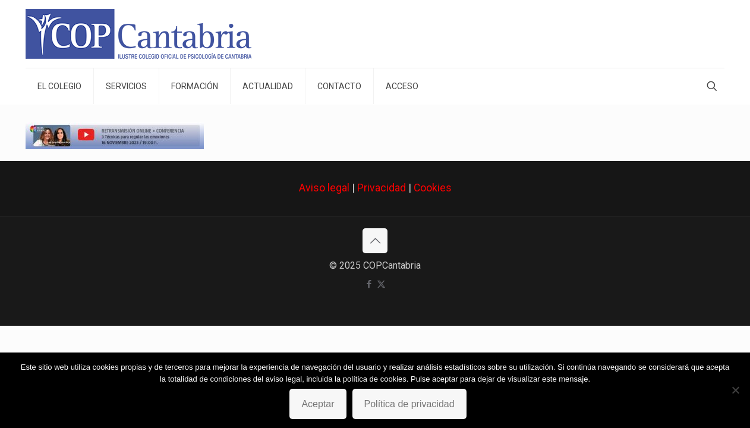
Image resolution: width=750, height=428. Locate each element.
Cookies (433, 188)
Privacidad (381, 188)
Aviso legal (324, 188)
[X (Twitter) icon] (381, 284)
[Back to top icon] (375, 240)
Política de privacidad (409, 404)
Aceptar (317, 404)
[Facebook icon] (368, 284)
